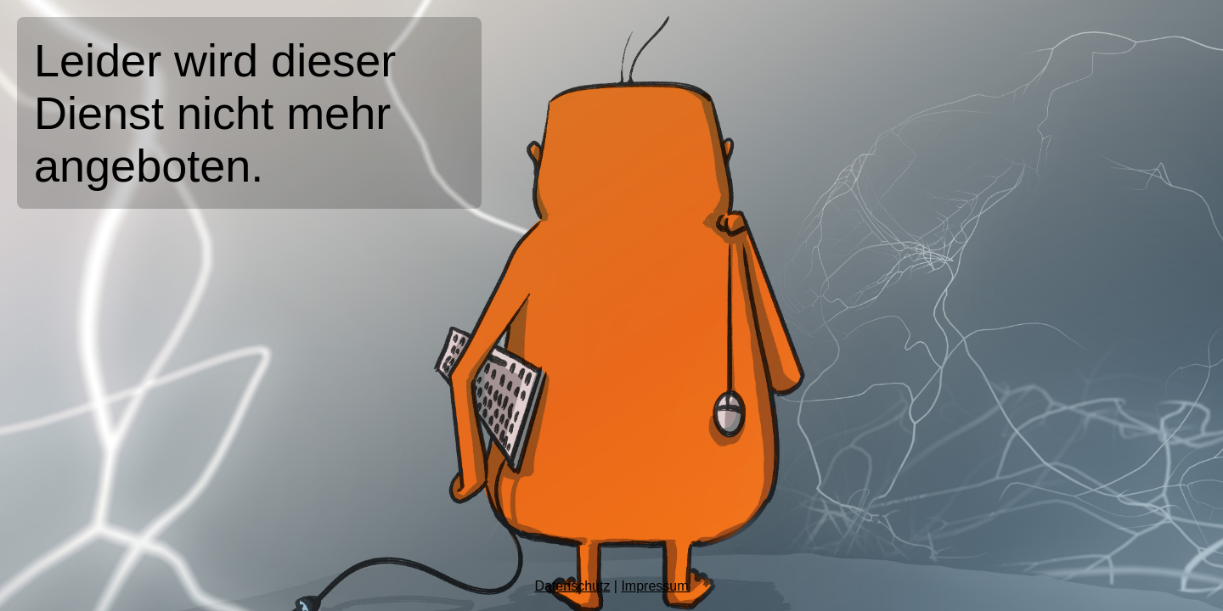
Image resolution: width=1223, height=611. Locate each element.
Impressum (654, 586)
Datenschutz (572, 586)
